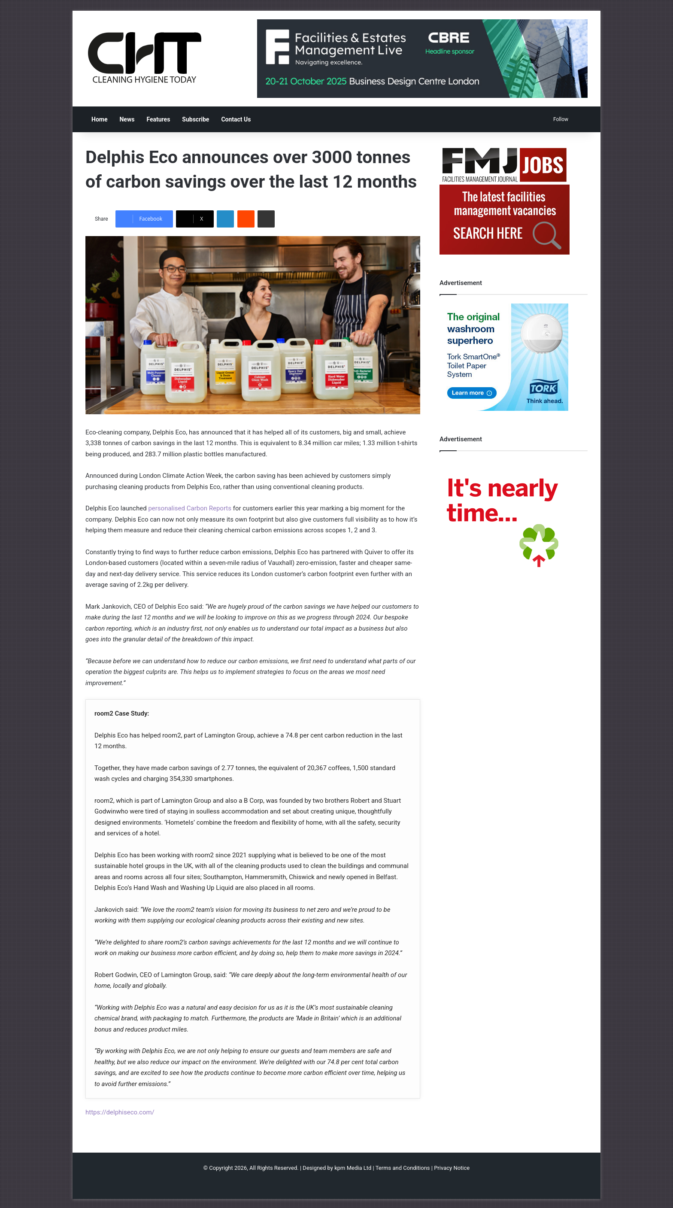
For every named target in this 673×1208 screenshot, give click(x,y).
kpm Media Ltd (352, 1168)
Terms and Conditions (403, 1168)
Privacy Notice (452, 1168)
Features (158, 119)
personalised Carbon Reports (189, 508)
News (126, 119)
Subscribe (195, 119)
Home (99, 119)
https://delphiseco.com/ (120, 1112)
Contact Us (236, 119)
